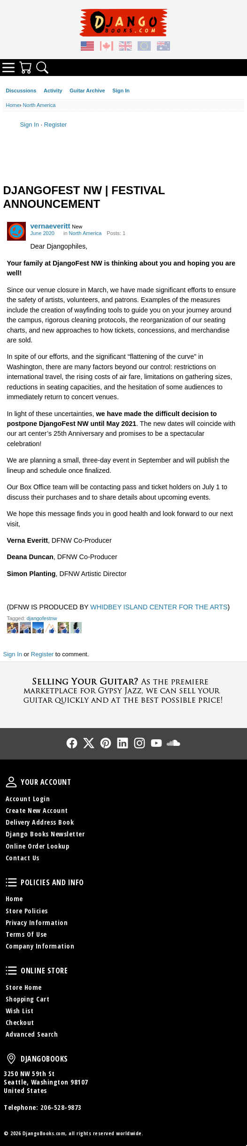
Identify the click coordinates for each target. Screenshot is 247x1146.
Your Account (11, 781)
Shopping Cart (28, 998)
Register (55, 124)
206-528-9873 (61, 1107)
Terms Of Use (26, 934)
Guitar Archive (87, 90)
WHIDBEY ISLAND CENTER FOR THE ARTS (158, 607)
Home (14, 898)
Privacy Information (37, 922)
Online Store (11, 970)
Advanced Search (32, 1034)
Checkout (20, 1022)
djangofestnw (42, 618)
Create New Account (37, 810)
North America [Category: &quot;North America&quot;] (85, 233)
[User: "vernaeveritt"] (16, 231)
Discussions (21, 90)
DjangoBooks (11, 1058)
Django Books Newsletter (45, 833)
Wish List (20, 1010)
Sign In (121, 90)
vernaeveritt (50, 226)
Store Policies (27, 910)
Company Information (40, 945)
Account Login (28, 798)
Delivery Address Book (40, 822)
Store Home (24, 987)
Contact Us (22, 857)
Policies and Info (11, 882)
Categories (8, 67)
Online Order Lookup (37, 846)
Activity (53, 90)
